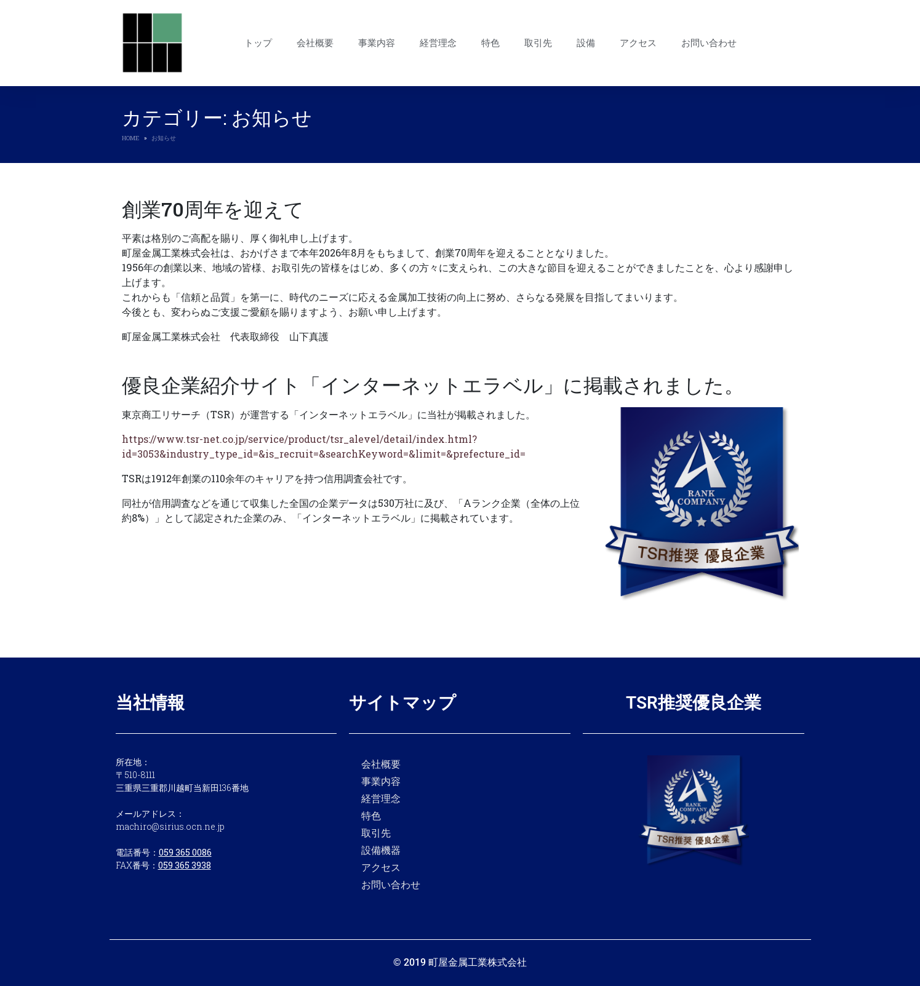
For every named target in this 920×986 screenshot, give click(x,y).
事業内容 (376, 43)
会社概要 (315, 43)
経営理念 (438, 43)
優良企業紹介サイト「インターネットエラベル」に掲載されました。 (433, 385)
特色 (490, 43)
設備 (586, 43)
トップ (258, 43)
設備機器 (381, 849)
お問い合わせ (709, 43)
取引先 (538, 43)
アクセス (638, 43)
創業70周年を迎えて (213, 209)
